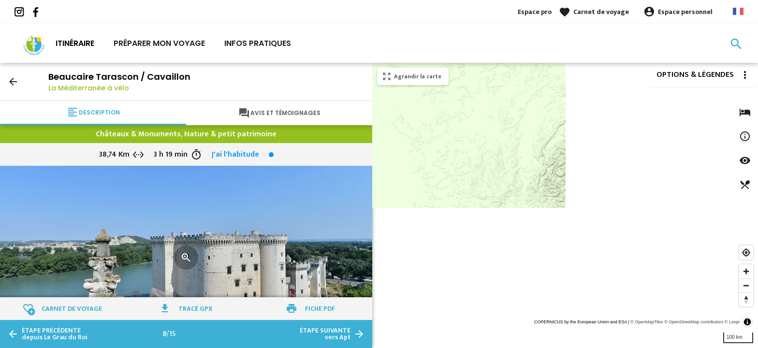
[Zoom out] (746, 285)
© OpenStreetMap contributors (693, 321)
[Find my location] (746, 253)
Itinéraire (75, 43)
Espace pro (535, 11)
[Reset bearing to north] (746, 299)
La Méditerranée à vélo (88, 88)
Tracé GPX (195, 308)
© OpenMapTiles (646, 321)
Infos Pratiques (257, 43)
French (738, 11)
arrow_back (13, 81)
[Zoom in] (746, 271)
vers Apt (325, 334)
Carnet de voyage (601, 11)
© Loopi (732, 321)
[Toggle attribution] (747, 322)
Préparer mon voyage (159, 43)
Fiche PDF (320, 308)
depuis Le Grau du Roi (54, 334)
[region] (565, 205)
